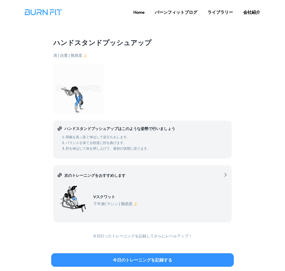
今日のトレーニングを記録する (142, 260)
